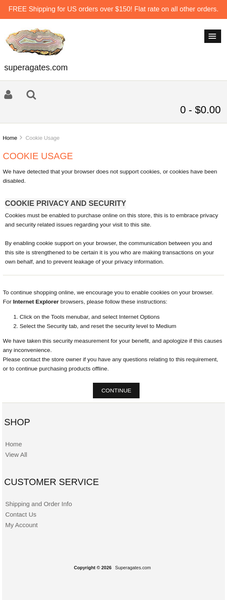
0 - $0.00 (200, 109)
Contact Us (20, 514)
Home (10, 138)
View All (16, 454)
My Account (21, 524)
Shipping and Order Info (38, 503)
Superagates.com (133, 567)
